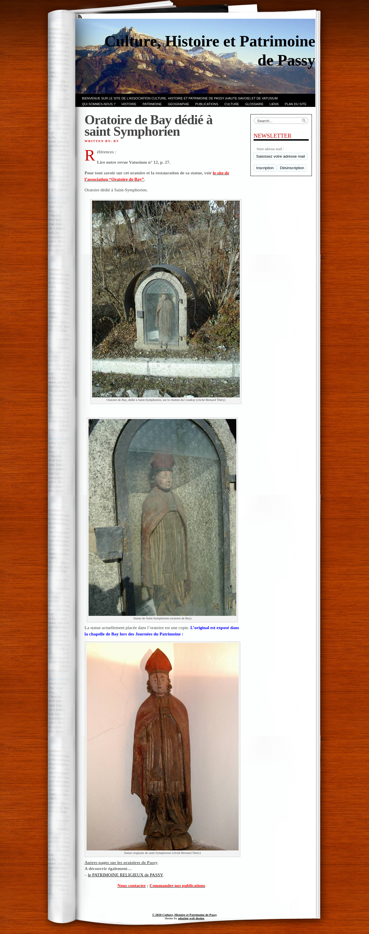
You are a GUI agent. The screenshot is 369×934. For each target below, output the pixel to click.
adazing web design (191, 918)
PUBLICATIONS (206, 104)
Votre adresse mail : (270, 149)
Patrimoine (152, 104)
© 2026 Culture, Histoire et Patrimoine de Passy (184, 914)
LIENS (274, 104)
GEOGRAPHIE (178, 104)
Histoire (128, 104)
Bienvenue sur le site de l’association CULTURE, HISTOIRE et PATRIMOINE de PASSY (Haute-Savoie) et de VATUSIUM (180, 98)
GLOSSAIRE (254, 104)
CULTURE (231, 104)
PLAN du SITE (295, 104)
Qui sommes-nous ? (98, 104)
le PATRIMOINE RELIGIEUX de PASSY (125, 874)
